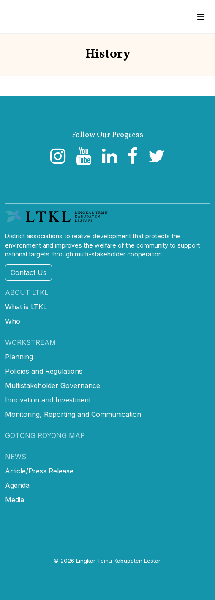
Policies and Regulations (43, 371)
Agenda (17, 485)
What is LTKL (26, 307)
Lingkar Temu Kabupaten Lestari (119, 560)
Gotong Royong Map (45, 435)
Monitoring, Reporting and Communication (73, 414)
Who (12, 321)
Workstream (30, 342)
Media (14, 499)
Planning (19, 356)
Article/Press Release (39, 471)
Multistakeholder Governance (52, 385)
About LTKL (26, 292)
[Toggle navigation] (201, 17)
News (15, 456)
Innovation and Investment (48, 400)
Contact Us (28, 272)
